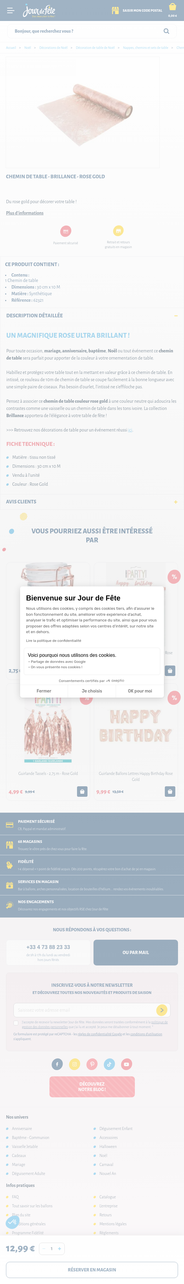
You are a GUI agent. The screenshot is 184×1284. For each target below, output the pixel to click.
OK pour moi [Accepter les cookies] (140, 691)
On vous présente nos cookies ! (56, 667)
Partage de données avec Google (58, 662)
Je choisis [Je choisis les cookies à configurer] (92, 691)
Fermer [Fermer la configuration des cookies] (44, 691)
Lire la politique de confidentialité (53, 641)
